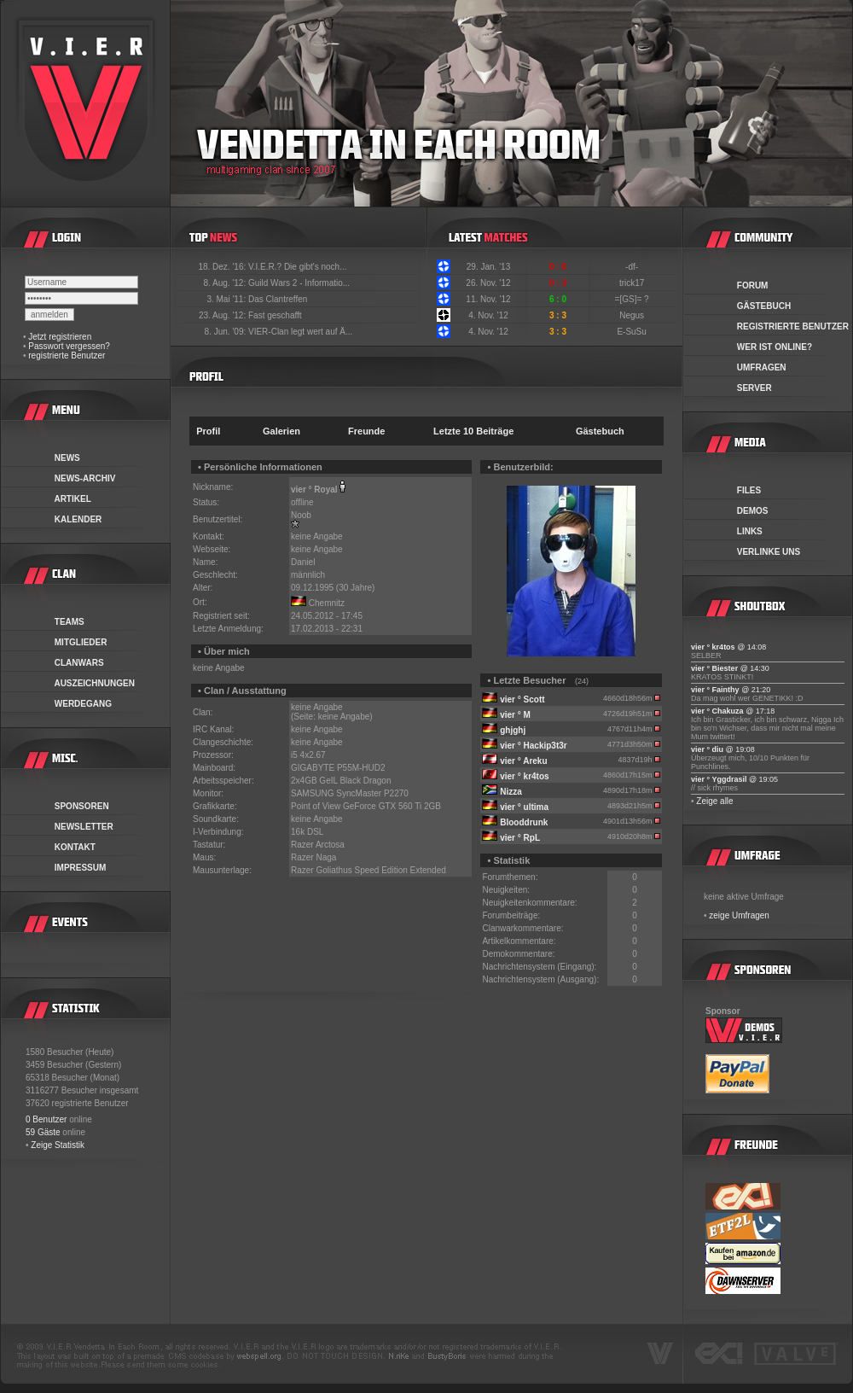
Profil (208, 431)
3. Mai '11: (227, 299)
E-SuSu (632, 331)
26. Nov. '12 (488, 283)
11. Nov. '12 (488, 299)
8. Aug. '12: (225, 283)
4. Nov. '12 (488, 315)
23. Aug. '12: (223, 315)
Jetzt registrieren (59, 336)
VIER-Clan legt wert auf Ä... (300, 331)
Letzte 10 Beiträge (473, 431)
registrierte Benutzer (66, 355)
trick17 (633, 283)
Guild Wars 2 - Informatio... (299, 283)
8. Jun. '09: (226, 331)
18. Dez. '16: (223, 266)
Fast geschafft (275, 315)
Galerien (281, 431)
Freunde (366, 431)
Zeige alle (714, 801)
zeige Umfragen (739, 915)
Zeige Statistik (57, 1145)
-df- (633, 266)
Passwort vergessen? (69, 346)
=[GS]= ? (633, 299)
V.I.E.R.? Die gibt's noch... (297, 266)
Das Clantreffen (277, 299)
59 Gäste (43, 1132)
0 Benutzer (46, 1119)
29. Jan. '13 (488, 266)
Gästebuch (600, 431)
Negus (633, 315)
